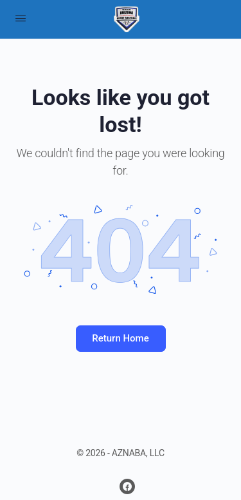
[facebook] (127, 486)
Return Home (120, 338)
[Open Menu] (20, 18)
